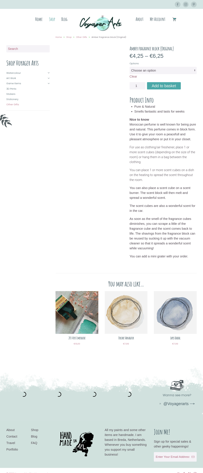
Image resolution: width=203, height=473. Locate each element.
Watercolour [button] (28, 69)
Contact (11, 430)
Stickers (10, 90)
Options (134, 60)
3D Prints (11, 85)
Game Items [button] (28, 80)
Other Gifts (12, 101)
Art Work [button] (28, 75)
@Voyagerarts (174, 400)
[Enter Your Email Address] (175, 450)
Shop (52, 19)
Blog (64, 19)
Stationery (12, 96)
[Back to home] (101, 23)
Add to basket (164, 82)
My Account (157, 19)
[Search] (28, 45)
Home (39, 19)
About (140, 19)
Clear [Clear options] (133, 73)
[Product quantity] (137, 82)
